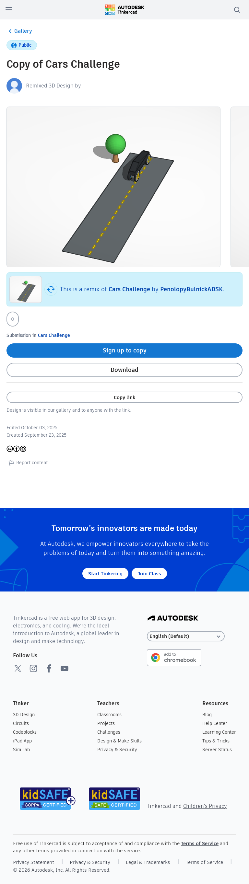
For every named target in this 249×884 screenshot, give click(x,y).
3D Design (24, 714)
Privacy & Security (117, 749)
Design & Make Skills (119, 741)
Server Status (217, 749)
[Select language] (185, 636)
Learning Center (219, 732)
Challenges (108, 732)
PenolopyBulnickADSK (191, 289)
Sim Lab (21, 749)
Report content (27, 463)
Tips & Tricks (216, 741)
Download (124, 370)
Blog (207, 714)
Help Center (214, 723)
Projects (106, 723)
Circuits (21, 723)
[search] (237, 10)
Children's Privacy (205, 806)
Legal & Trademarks (148, 862)
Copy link (124, 397)
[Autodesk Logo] (173, 618)
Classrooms (109, 714)
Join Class (149, 573)
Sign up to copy (125, 350)
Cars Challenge (129, 289)
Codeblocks (25, 732)
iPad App (22, 741)
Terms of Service (200, 843)
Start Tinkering (105, 573)
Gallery (19, 31)
